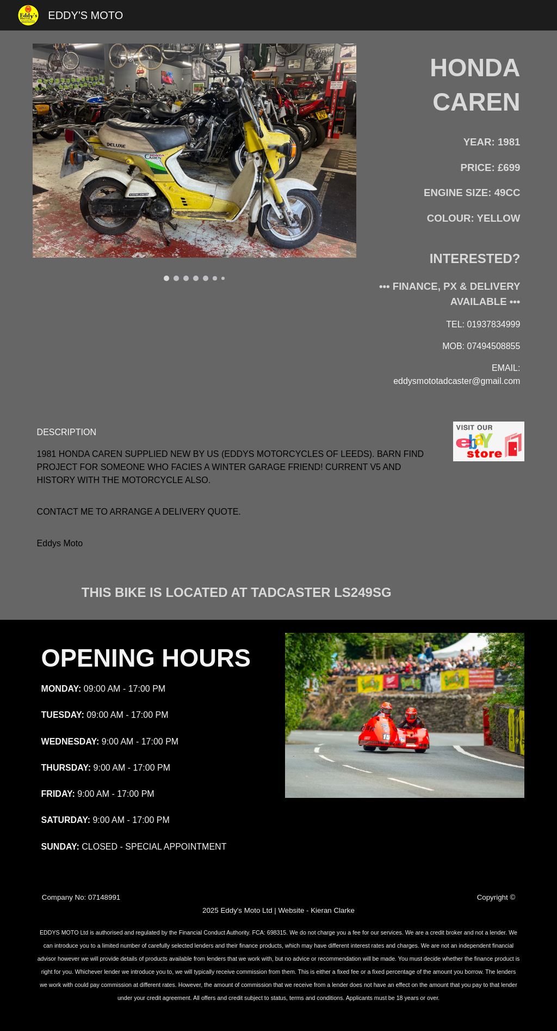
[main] (446, 85)
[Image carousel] (194, 162)
